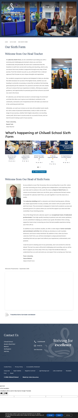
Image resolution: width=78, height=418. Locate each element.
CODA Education (33, 377)
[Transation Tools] (62, 7)
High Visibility (17, 370)
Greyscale (7, 370)
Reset (11, 373)
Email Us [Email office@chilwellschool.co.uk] (39, 345)
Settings (68, 415)
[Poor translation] (5, 393)
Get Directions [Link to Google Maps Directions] (38, 349)
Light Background (44, 370)
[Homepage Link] (10, 12)
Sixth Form (13, 41)
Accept (50, 415)
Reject (59, 415)
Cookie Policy (8, 367)
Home (6, 41)
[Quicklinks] (53, 7)
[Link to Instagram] (43, 7)
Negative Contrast (30, 370)
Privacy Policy (19, 367)
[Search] (58, 7)
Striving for (63, 342)
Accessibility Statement (33, 367)
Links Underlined (57, 370)
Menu (69, 7)
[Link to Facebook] (48, 7)
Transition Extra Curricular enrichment (22, 315)
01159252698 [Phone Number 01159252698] (41, 341)
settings (8, 416)
